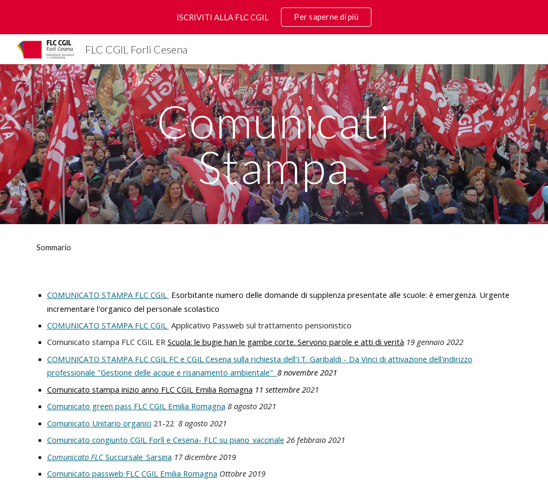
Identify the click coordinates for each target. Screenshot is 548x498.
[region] (274, 17)
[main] (274, 144)
